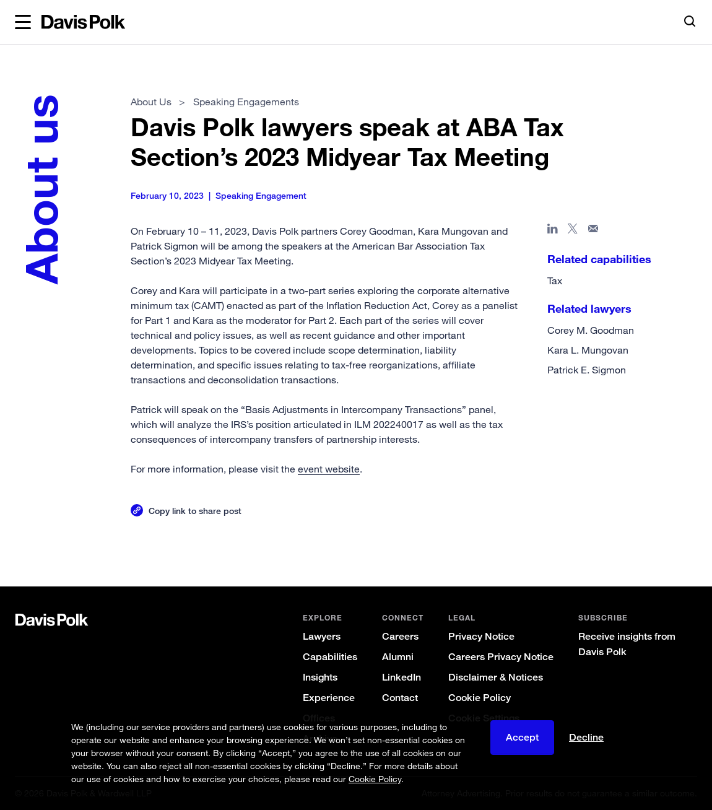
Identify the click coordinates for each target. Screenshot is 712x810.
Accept (522, 737)
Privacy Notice (481, 636)
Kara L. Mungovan (587, 350)
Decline (586, 737)
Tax (554, 280)
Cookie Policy (479, 697)
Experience (329, 697)
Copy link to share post (195, 510)
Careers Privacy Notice (501, 657)
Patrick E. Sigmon (586, 370)
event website (329, 469)
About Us (151, 101)
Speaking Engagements (246, 101)
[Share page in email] (593, 231)
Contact (400, 697)
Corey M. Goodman (590, 330)
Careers (400, 636)
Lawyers (322, 636)
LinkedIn (401, 677)
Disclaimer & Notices (495, 677)
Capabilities (330, 657)
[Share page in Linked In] (552, 231)
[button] (23, 22)
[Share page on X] (573, 231)
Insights (320, 677)
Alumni (398, 657)
